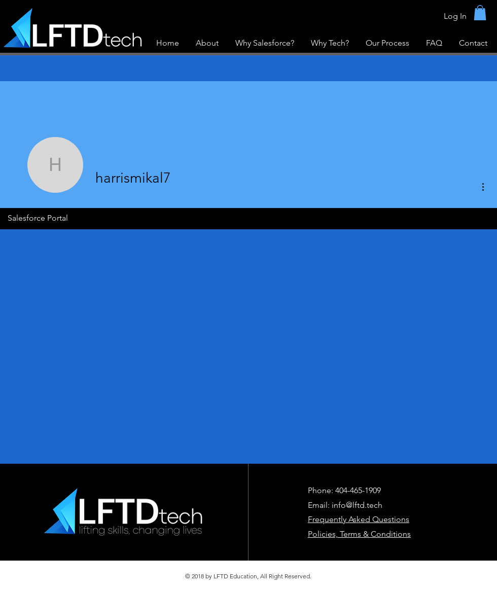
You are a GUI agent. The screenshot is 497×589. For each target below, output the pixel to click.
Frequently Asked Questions (358, 519)
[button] (480, 12)
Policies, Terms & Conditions (359, 534)
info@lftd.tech (357, 505)
